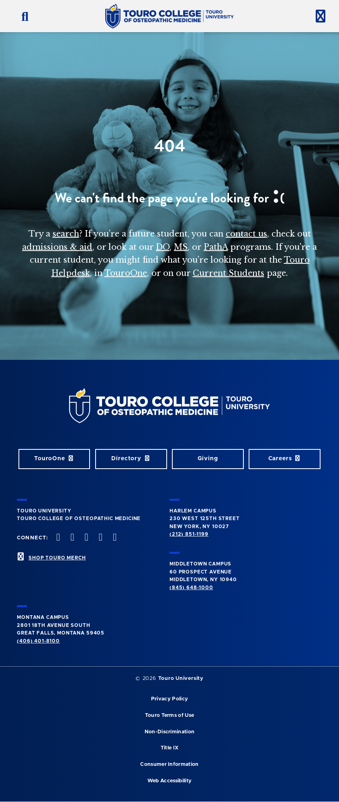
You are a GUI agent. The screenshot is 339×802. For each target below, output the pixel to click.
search (66, 234)
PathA (216, 247)
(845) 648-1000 (191, 587)
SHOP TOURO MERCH (57, 557)
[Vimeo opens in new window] (99, 538)
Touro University (181, 678)
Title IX (170, 748)
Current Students (228, 273)
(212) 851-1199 (189, 534)
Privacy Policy (169, 699)
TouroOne (125, 273)
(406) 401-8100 (38, 641)
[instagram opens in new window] (85, 538)
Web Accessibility (169, 781)
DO (163, 247)
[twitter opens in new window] (71, 538)
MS (181, 247)
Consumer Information (169, 764)
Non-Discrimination (170, 732)
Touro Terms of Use (169, 715)
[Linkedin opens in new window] (114, 538)
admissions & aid (57, 247)
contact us (246, 234)
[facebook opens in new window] (57, 538)
